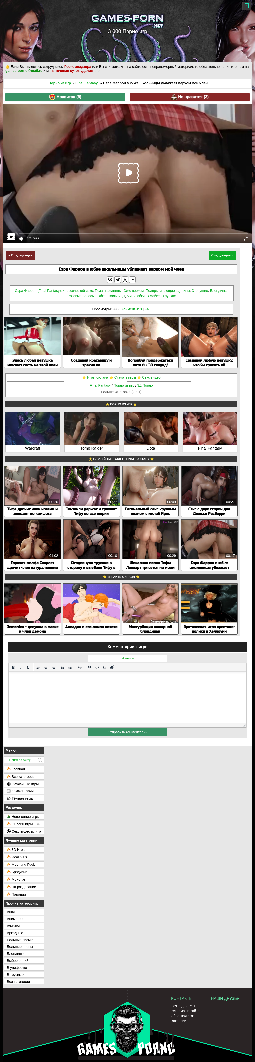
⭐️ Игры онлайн (95, 377)
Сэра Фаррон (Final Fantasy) (38, 291)
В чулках (169, 296)
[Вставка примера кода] (97, 667)
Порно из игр (60, 83)
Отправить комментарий (127, 732)
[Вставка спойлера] (104, 667)
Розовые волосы (81, 296)
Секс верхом (133, 291)
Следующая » (222, 255)
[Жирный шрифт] (13, 667)
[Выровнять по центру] (45, 667)
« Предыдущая (20, 255)
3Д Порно (145, 385)
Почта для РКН (183, 1006)
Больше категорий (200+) (121, 392)
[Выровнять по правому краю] (53, 667)
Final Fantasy (86, 83)
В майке (153, 296)
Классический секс (78, 291)
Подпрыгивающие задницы (168, 291)
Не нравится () (190, 97)
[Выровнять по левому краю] (38, 667)
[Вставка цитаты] (89, 667)
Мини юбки (136, 296)
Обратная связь (183, 1016)
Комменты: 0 (131, 309)
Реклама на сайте (185, 1011)
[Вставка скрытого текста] (112, 667)
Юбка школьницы (110, 296)
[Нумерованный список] (70, 667)
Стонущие (200, 291)
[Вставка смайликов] (80, 667)
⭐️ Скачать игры (122, 377)
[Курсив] (21, 667)
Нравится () (65, 97)
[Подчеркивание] (28, 667)
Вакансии (178, 1021)
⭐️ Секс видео (149, 377)
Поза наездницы (108, 291)
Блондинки (219, 291)
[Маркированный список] (62, 667)
